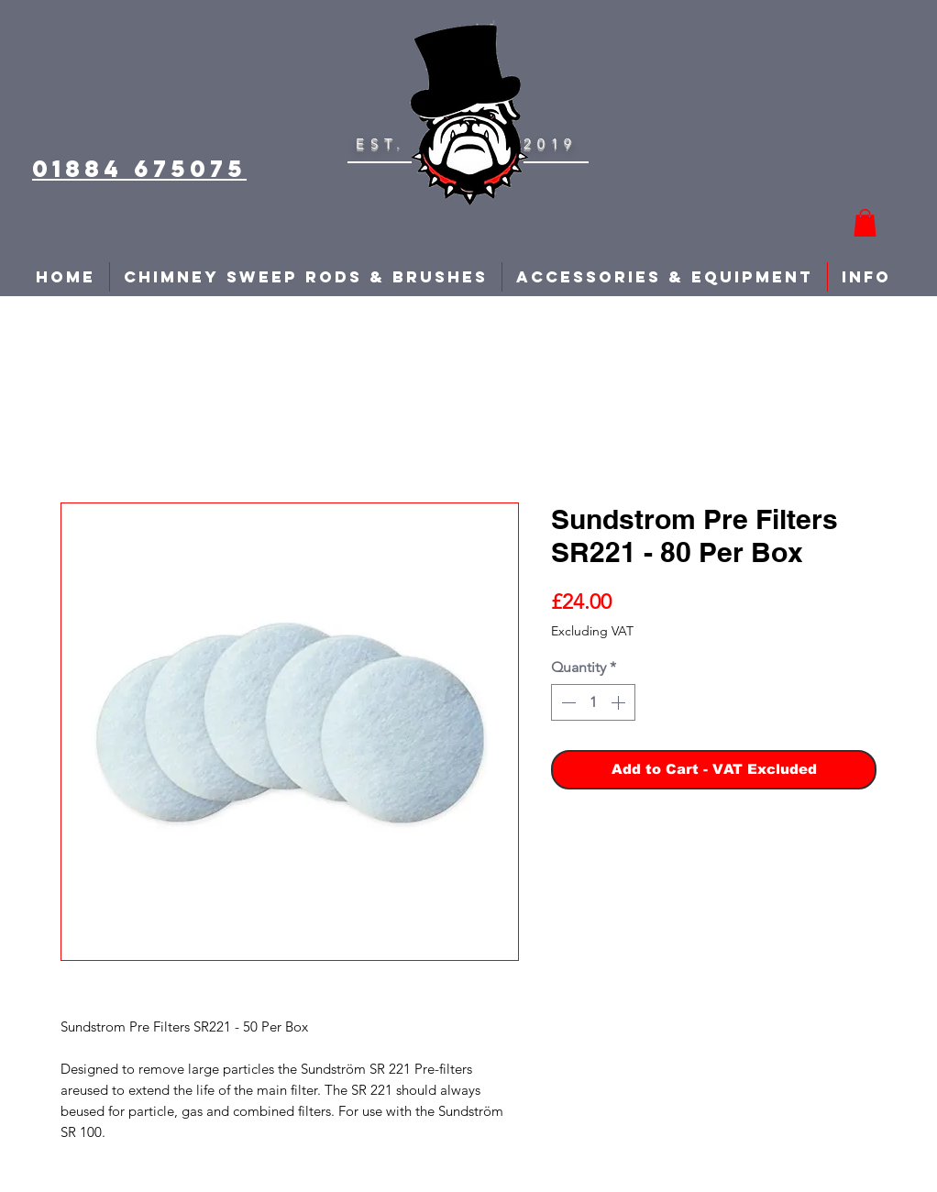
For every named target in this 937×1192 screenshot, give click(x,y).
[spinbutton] (593, 702)
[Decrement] (566, 702)
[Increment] (620, 702)
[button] (865, 223)
